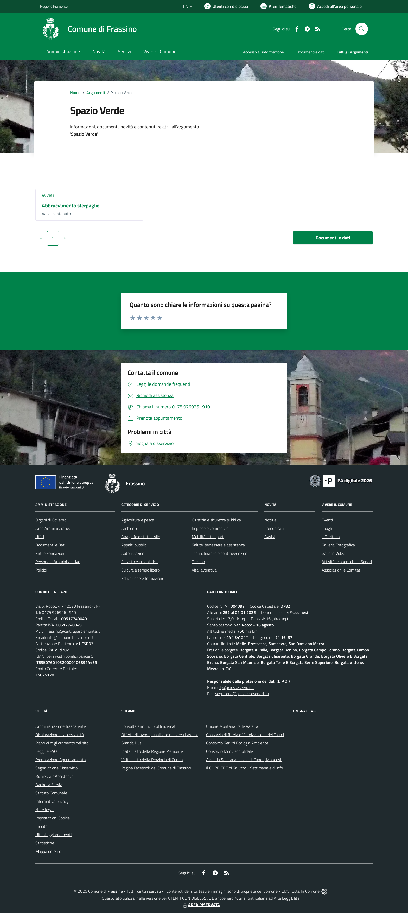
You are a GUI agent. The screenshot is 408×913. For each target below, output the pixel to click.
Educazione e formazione (142, 578)
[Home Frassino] (88, 29)
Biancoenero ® (224, 898)
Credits (41, 826)
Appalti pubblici (134, 545)
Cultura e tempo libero (140, 570)
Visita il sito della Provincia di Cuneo (152, 759)
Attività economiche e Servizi (347, 561)
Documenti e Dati (50, 545)
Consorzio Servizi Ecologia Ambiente (237, 743)
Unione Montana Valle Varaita (232, 726)
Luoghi (327, 528)
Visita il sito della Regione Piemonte (152, 751)
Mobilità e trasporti (208, 536)
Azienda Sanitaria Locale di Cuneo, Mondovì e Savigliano (254, 759)
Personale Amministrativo (57, 561)
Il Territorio (331, 536)
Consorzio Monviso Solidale (229, 751)
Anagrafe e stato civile (140, 536)
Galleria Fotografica (338, 545)
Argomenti (95, 92)
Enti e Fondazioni (50, 553)
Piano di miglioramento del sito (61, 743)
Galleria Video (333, 553)
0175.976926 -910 (59, 612)
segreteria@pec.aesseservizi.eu (242, 694)
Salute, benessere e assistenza (218, 545)
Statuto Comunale (51, 793)
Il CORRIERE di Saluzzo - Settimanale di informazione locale (258, 768)
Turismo (198, 561)
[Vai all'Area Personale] (335, 6)
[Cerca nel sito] (361, 29)
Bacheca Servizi (48, 784)
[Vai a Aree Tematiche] (278, 6)
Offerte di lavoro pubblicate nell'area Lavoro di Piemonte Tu (172, 734)
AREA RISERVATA (201, 905)
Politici (41, 570)
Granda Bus (131, 743)
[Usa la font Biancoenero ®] (226, 6)
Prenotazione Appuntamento (60, 759)
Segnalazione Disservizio (56, 768)
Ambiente (129, 528)
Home (75, 92)
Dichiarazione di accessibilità (59, 734)
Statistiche (44, 843)
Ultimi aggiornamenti (53, 834)
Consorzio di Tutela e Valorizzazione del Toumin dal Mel (253, 734)
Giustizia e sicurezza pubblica (216, 520)
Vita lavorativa (204, 570)
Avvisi (48, 195)
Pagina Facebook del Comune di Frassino (156, 768)
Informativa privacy (52, 801)
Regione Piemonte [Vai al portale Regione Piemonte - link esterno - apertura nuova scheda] (54, 6)
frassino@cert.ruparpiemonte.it (73, 631)
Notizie (270, 520)
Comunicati (274, 528)
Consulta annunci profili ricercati (148, 726)
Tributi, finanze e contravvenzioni (220, 553)
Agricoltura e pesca (137, 520)
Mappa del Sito (48, 851)
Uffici (39, 536)
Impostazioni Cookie (52, 818)
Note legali (44, 809)
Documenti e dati (333, 237)
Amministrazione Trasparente (60, 726)
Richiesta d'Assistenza (54, 776)
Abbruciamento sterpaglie (70, 205)
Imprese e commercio (210, 528)
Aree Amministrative (53, 528)
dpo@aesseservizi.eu (236, 687)
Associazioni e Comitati (341, 570)
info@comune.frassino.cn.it (70, 637)
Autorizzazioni (133, 553)
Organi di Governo (50, 520)
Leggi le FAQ (46, 751)
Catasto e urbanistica (139, 561)
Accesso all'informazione (263, 52)
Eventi (327, 520)
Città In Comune (305, 891)
